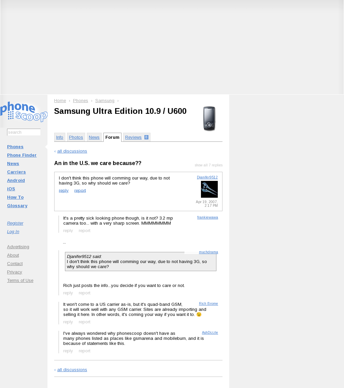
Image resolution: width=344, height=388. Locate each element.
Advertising (18, 246)
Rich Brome (208, 303)
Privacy (14, 271)
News (13, 163)
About (13, 255)
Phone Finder (22, 155)
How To (15, 197)
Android (16, 180)
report (80, 190)
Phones (15, 146)
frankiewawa (207, 217)
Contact (15, 263)
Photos (76, 137)
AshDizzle (210, 332)
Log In (13, 231)
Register (15, 223)
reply (64, 190)
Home (60, 100)
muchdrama (208, 252)
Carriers (16, 171)
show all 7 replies (208, 165)
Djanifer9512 (207, 177)
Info (59, 137)
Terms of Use (20, 280)
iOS (11, 188)
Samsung (104, 100)
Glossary (17, 205)
